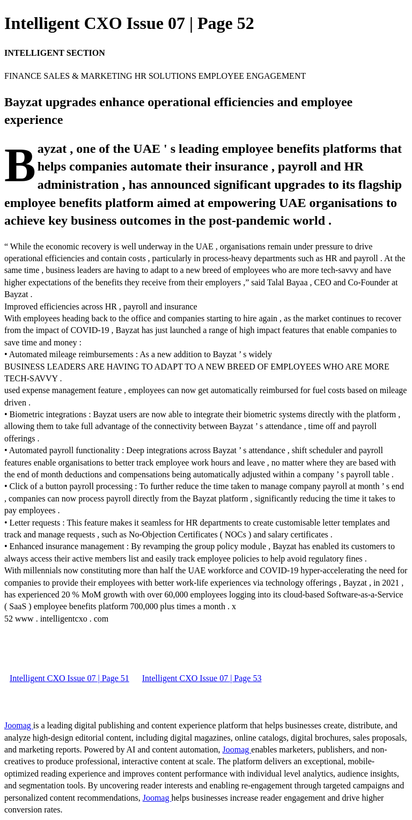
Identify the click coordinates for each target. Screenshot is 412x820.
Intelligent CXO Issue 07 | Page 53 (202, 678)
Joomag (18, 725)
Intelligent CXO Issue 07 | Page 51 (69, 678)
